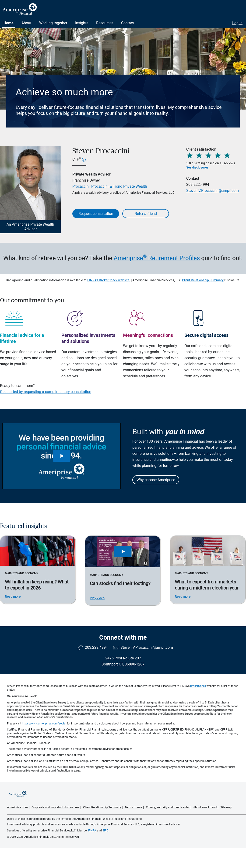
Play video (97, 598)
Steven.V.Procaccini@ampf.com (212, 190)
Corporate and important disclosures (55, 807)
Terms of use (133, 807)
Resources (104, 23)
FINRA (92, 830)
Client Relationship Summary (203, 280)
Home (9, 23)
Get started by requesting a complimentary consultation (45, 392)
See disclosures (197, 167)
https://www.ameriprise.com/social (44, 723)
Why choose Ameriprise (156, 480)
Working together (53, 23)
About (26, 23)
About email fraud (205, 807)
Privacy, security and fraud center (168, 807)
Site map (226, 807)
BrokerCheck (198, 686)
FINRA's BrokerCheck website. (108, 280)
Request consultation (95, 213)
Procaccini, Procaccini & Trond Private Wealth (109, 186)
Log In (237, 23)
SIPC (105, 830)
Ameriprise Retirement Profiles (157, 258)
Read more (13, 596)
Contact (127, 23)
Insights (81, 23)
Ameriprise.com (17, 807)
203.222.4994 (197, 184)
